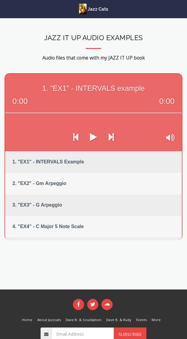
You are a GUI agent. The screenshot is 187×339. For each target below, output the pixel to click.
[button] (7, 8)
